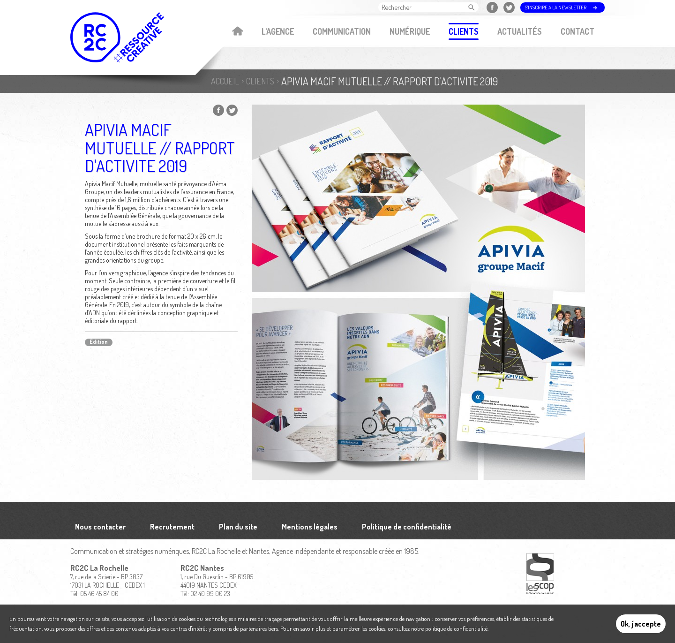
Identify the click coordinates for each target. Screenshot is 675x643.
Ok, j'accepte (641, 623)
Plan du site (238, 526)
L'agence (278, 31)
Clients (464, 31)
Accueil (237, 31)
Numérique (410, 31)
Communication (342, 31)
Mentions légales (310, 526)
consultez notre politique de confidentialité (438, 628)
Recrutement (172, 526)
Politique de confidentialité (406, 526)
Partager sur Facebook (218, 110)
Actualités (519, 31)
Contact (577, 31)
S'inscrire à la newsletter (555, 7)
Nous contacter (100, 526)
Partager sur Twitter (232, 110)
